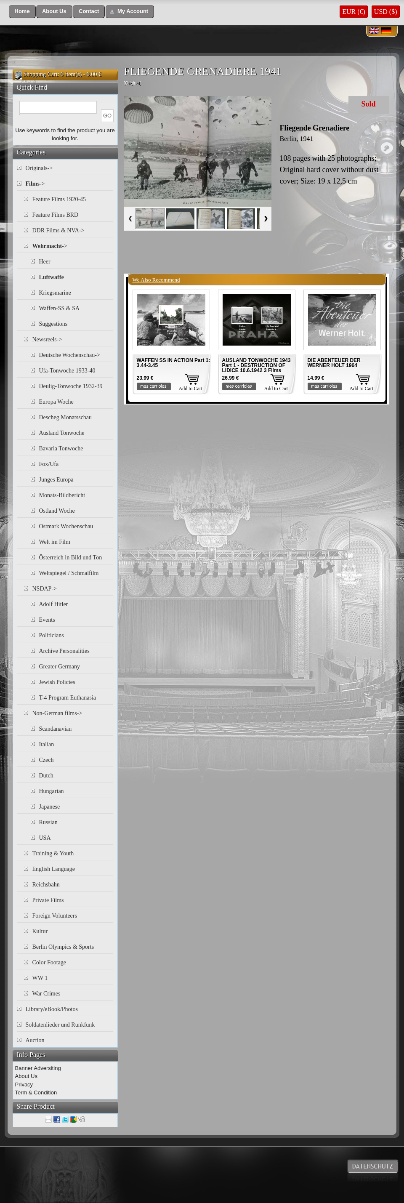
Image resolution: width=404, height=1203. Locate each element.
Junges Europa (56, 479)
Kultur (40, 931)
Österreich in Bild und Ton (70, 557)
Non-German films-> (57, 713)
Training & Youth (53, 853)
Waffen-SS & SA (59, 308)
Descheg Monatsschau (65, 417)
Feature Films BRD (55, 215)
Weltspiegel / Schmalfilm (69, 573)
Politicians (51, 635)
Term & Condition (36, 1092)
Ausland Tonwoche (62, 433)
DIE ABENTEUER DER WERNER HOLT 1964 (334, 362)
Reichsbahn (46, 884)
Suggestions (53, 324)
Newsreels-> (47, 339)
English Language (53, 869)
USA (45, 838)
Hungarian (51, 791)
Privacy (24, 1084)
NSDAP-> (44, 589)
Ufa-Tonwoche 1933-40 (67, 370)
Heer (44, 261)
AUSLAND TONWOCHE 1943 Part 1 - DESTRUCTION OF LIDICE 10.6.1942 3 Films (256, 365)
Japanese (49, 807)
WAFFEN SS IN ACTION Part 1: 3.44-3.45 (173, 362)
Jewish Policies (57, 682)
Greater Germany (59, 666)
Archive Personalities (64, 651)
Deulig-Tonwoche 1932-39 (71, 386)
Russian (48, 822)
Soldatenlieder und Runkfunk (60, 1025)
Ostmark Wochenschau (66, 526)
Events (47, 620)
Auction (35, 1040)
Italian (46, 744)
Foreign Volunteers (54, 916)
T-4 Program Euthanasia (67, 698)
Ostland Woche (57, 511)
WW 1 (40, 978)
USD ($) (385, 11)
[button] (22, 11)
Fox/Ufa (49, 464)
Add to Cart (191, 388)
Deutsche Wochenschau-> (69, 355)
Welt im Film (54, 542)
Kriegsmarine (55, 293)
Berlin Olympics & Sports (63, 947)
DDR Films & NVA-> (58, 230)
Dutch (46, 775)
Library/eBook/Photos (52, 1009)
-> (35, 184)
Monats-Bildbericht (62, 495)
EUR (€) (353, 11)
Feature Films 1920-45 (59, 199)
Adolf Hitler (53, 604)
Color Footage (49, 962)
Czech (46, 760)
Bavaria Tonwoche (61, 448)
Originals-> (39, 168)
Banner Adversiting (38, 1068)
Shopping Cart (41, 74)
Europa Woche (56, 402)
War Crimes (46, 993)
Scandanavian (55, 729)
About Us (26, 1076)
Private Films (48, 900)
